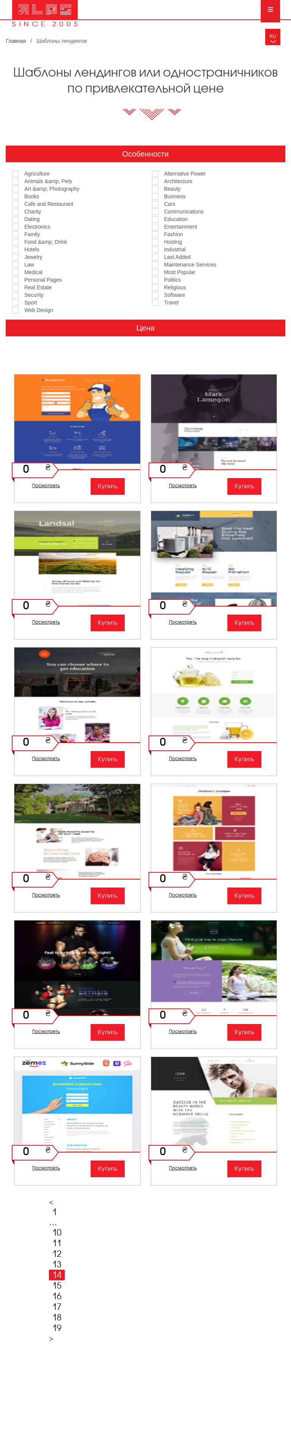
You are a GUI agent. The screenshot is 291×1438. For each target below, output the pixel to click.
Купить (107, 486)
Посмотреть (46, 485)
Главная (16, 41)
